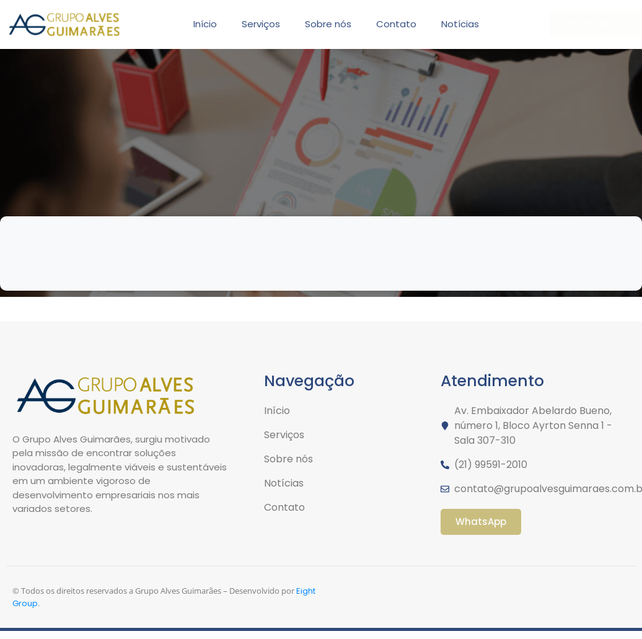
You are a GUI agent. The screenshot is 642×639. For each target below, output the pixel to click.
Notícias (460, 23)
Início (205, 23)
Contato (396, 23)
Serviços (261, 23)
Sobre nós (328, 23)
